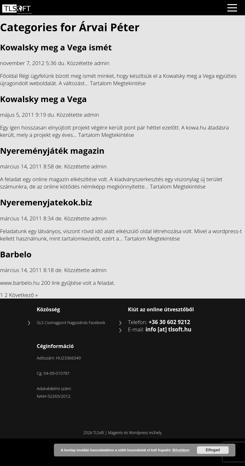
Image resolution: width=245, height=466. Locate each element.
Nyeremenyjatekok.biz (46, 202)
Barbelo (16, 254)
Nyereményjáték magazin (52, 150)
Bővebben (181, 450)
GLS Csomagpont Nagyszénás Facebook (71, 322)
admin (101, 63)
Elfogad (213, 450)
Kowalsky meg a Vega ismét (56, 47)
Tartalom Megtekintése (118, 83)
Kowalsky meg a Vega (43, 98)
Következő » (23, 295)
